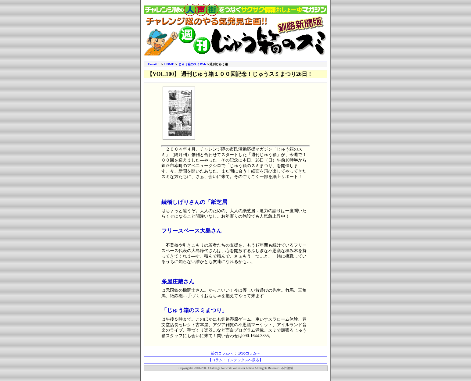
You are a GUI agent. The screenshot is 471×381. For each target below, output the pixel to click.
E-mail (152, 64)
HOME (169, 64)
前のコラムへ (222, 353)
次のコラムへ (249, 353)
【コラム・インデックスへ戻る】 (235, 360)
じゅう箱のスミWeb (192, 64)
